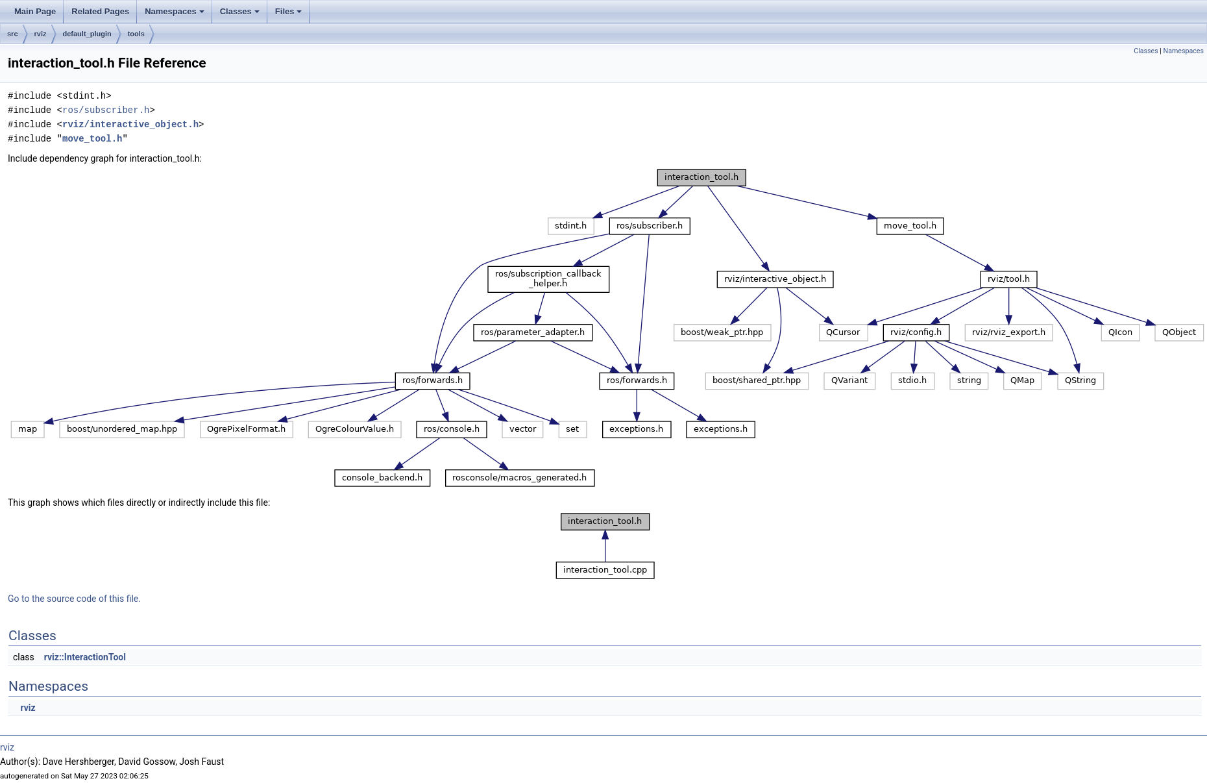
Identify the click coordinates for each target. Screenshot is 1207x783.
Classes (241, 14)
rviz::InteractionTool (85, 657)
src (12, 34)
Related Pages (100, 11)
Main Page (35, 11)
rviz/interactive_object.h (130, 124)
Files (289, 14)
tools (136, 34)
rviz (40, 34)
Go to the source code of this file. (74, 598)
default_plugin (87, 34)
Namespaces (175, 14)
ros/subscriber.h (105, 110)
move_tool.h (92, 138)
